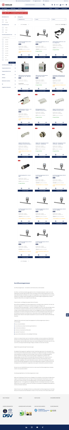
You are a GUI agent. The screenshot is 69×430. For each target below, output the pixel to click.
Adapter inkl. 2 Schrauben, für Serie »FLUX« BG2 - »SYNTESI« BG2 (59, 143)
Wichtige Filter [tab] (20, 16)
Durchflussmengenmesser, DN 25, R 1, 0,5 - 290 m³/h (25, 209)
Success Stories (64, 8)
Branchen (20, 8)
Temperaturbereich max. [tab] (6, 71)
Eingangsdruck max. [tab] (22, 19)
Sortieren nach (57, 24)
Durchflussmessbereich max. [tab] (7, 64)
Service (50, 8)
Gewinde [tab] (36, 19)
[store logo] (12, 4)
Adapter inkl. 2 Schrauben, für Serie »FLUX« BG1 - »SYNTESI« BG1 (42, 143)
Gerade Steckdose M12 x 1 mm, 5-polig (25, 176)
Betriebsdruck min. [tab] (5, 16)
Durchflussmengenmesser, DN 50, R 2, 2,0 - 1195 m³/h (25, 242)
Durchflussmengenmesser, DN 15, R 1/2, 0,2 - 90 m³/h (42, 176)
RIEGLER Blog (5, 385)
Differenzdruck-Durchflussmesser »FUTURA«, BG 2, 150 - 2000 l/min (25, 76)
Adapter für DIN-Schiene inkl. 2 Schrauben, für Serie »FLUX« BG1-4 (25, 143)
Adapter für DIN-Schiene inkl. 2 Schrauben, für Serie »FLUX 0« (58, 110)
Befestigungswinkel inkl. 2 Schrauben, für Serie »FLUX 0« (41, 110)
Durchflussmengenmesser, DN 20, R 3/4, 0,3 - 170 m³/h (59, 176)
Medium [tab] (3, 74)
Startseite (3, 10)
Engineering (13, 8)
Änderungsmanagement (23, 390)
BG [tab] (2, 84)
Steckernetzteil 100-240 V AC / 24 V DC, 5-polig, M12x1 (59, 42)
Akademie (57, 8)
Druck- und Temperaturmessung (11, 10)
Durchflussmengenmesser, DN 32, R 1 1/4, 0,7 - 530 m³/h (42, 209)
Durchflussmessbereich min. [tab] (7, 34)
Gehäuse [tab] (3, 77)
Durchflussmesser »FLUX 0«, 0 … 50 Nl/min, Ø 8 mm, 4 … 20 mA (25, 110)
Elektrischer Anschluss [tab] (6, 80)
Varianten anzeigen (25, 90)
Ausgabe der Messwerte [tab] (6, 87)
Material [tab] (53, 19)
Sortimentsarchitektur (7, 390)
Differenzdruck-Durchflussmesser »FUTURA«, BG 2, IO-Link (42, 76)
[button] (63, 4)
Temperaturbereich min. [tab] (6, 68)
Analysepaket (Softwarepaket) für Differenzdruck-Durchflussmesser (59, 76)
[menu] (23, 8)
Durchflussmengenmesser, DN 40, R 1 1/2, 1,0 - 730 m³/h (59, 209)
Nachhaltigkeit (5, 387)
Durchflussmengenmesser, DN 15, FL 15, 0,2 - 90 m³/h (42, 42)
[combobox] (34, 5)
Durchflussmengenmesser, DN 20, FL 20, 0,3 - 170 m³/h (42, 242)
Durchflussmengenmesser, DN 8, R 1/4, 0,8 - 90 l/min (25, 42)
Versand (28, 49)
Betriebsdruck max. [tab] (5, 24)
